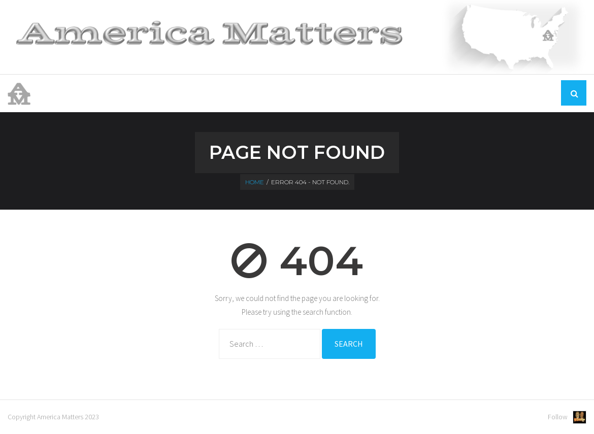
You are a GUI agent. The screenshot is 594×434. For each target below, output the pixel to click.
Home (417, 93)
